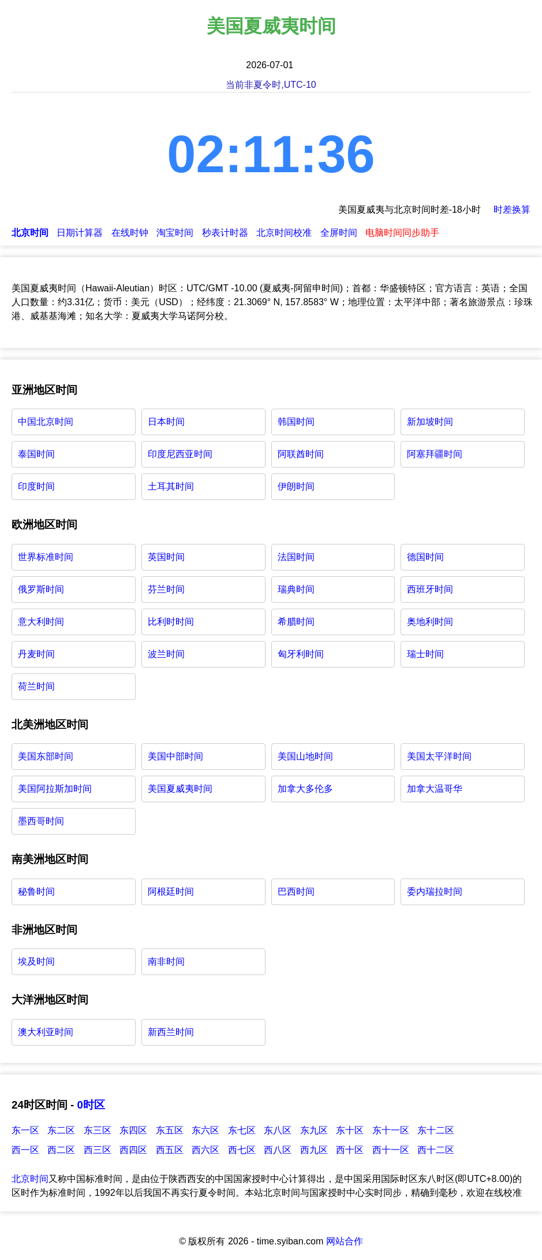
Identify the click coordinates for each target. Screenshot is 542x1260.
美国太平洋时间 (439, 756)
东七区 (242, 1130)
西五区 (170, 1150)
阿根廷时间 (171, 891)
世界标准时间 (45, 557)
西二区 (61, 1150)
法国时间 (296, 557)
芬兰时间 (166, 589)
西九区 (314, 1150)
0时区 (90, 1105)
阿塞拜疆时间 (434, 454)
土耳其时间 (171, 486)
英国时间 (166, 557)
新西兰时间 (171, 1032)
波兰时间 (166, 654)
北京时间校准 (284, 233)
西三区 (97, 1150)
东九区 (314, 1130)
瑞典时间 (296, 589)
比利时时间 (171, 622)
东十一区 (390, 1130)
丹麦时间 (36, 654)
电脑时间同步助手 (402, 233)
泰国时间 (36, 454)
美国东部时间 (45, 756)
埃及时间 (36, 961)
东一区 (25, 1130)
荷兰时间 (36, 686)
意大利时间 (41, 622)
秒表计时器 (225, 233)
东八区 (277, 1130)
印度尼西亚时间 (180, 454)
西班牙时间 (430, 589)
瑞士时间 (425, 654)
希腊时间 (296, 622)
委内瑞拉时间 (434, 891)
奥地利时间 (430, 622)
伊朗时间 (296, 486)
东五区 (170, 1130)
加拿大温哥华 (434, 789)
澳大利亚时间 (45, 1032)
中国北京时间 (45, 422)
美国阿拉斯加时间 (55, 789)
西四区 (133, 1150)
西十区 (350, 1150)
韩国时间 (296, 422)
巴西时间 (296, 891)
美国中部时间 (175, 756)
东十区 (350, 1130)
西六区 (205, 1150)
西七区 (242, 1150)
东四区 (133, 1130)
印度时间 (36, 486)
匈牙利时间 (301, 654)
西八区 (277, 1150)
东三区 (97, 1130)
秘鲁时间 (36, 891)
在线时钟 (129, 233)
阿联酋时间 (301, 454)
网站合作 (344, 1241)
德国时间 (425, 557)
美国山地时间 (305, 756)
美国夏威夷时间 (180, 789)
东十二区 (435, 1130)
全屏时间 (338, 233)
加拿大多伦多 (305, 789)
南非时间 (166, 961)
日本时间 (166, 422)
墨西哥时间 (41, 821)
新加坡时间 (430, 422)
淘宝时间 (174, 233)
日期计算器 (80, 233)
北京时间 (30, 1179)
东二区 (61, 1130)
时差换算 (512, 209)
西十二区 (435, 1150)
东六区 (205, 1130)
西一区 (25, 1150)
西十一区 (390, 1150)
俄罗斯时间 (41, 589)
